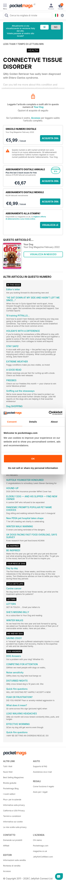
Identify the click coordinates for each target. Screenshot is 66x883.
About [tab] (54, 421)
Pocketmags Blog (11, 788)
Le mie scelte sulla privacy (14, 827)
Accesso (35, 118)
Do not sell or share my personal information (33, 468)
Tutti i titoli (7, 766)
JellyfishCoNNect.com (43, 857)
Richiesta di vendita (11, 866)
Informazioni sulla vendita (14, 860)
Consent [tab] (12, 421)
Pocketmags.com (40, 845)
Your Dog (38, 107)
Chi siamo (37, 840)
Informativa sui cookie (13, 821)
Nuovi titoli (8, 772)
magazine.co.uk (40, 851)
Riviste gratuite (9, 783)
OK (33, 458)
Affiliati (6, 845)
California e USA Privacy (14, 810)
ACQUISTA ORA (50, 138)
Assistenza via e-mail (42, 772)
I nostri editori (9, 794)
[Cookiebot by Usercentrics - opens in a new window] (48, 413)
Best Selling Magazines (13, 777)
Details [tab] (33, 421)
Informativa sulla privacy (14, 805)
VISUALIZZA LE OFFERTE (50, 226)
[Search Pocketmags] (6, 16)
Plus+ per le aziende (12, 799)
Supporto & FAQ (40, 766)
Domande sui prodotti (12, 840)
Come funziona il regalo (43, 786)
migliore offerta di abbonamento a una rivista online (26, 218)
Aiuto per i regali (40, 792)
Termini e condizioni (12, 816)
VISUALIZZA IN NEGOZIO (43, 254)
